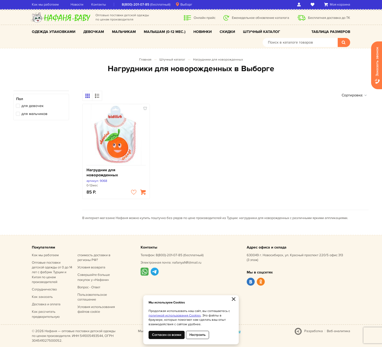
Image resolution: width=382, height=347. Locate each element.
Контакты (98, 4)
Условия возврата (91, 267)
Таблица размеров (330, 31)
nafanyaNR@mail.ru (186, 262)
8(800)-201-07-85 (135, 4)
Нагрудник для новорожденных (102, 173)
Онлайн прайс (204, 18)
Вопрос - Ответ (88, 287)
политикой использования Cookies (175, 316)
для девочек (32, 106)
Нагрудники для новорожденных (218, 60)
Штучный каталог (261, 31)
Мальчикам (124, 31)
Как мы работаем (45, 4)
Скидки (227, 31)
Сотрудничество (44, 289)
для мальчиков (34, 114)
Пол (19, 99)
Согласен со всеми (166, 335)
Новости (77, 4)
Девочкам (93, 31)
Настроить (197, 335)
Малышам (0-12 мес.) (164, 31)
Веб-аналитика (338, 331)
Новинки (202, 31)
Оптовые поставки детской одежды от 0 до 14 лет (52, 272)
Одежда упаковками (53, 31)
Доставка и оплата (46, 304)
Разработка (313, 331)
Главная (145, 60)
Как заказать (42, 297)
